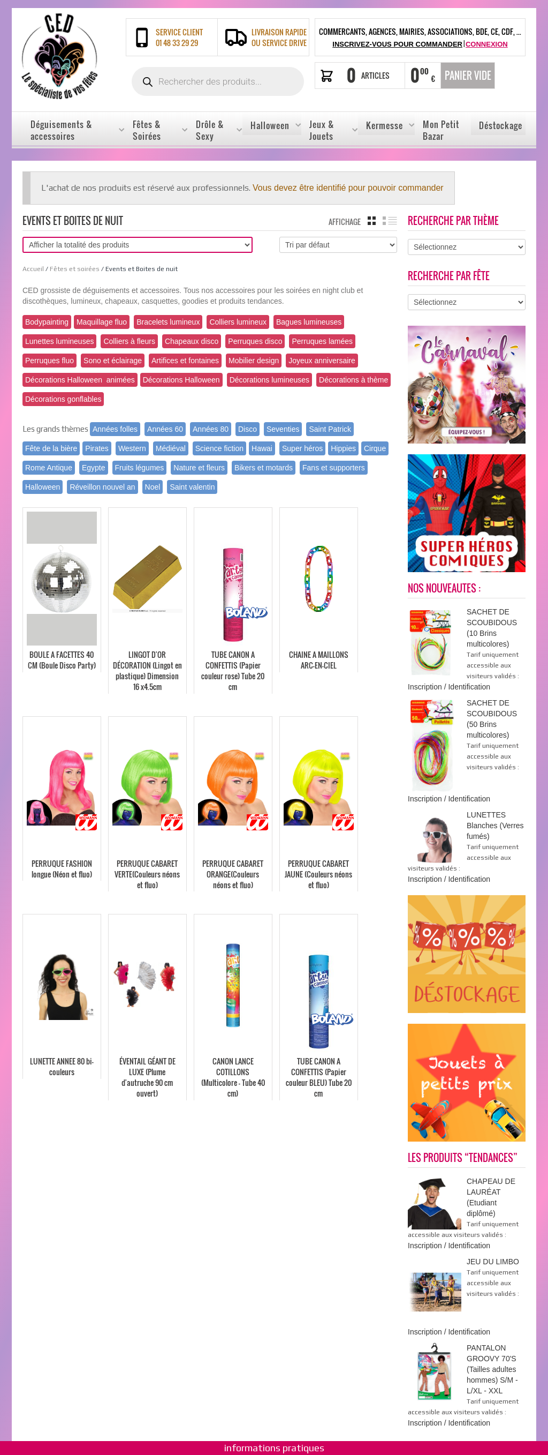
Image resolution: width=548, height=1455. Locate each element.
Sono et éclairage (112, 360)
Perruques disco (255, 341)
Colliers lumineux (238, 322)
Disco (247, 429)
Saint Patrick (330, 429)
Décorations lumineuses (269, 380)
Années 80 (211, 429)
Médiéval (171, 448)
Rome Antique (48, 467)
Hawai (262, 448)
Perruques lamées (322, 341)
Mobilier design (254, 360)
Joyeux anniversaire (321, 360)
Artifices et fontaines (185, 360)
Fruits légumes (139, 467)
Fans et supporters (333, 467)
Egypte (93, 467)
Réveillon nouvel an (102, 487)
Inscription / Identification (449, 686)
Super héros (302, 448)
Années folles (115, 429)
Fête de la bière (51, 448)
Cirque (375, 448)
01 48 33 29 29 (177, 43)
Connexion (487, 44)
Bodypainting (46, 322)
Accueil (33, 269)
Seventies (283, 429)
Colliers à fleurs (129, 341)
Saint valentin (192, 487)
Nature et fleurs (199, 467)
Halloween (42, 487)
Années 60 (165, 429)
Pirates (97, 448)
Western (132, 448)
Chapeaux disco (191, 341)
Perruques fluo (49, 360)
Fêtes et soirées (75, 269)
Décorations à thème (353, 380)
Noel (153, 487)
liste (390, 220)
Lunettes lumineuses (59, 341)
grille (372, 220)
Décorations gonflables (63, 399)
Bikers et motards (263, 467)
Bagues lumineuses (308, 322)
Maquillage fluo (102, 322)
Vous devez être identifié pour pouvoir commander (348, 187)
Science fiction (219, 448)
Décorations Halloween (181, 380)
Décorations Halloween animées (80, 380)
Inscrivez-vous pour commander (397, 44)
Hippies (343, 448)
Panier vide (468, 75)
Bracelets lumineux (168, 322)
